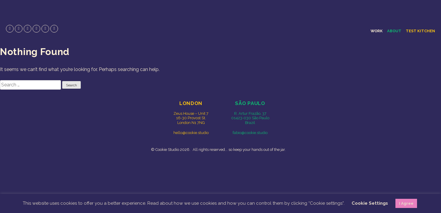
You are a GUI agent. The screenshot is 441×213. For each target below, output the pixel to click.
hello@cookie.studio (191, 132)
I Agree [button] (406, 203)
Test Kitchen (420, 31)
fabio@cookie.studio (250, 132)
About (394, 31)
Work (377, 31)
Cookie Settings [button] (370, 203)
